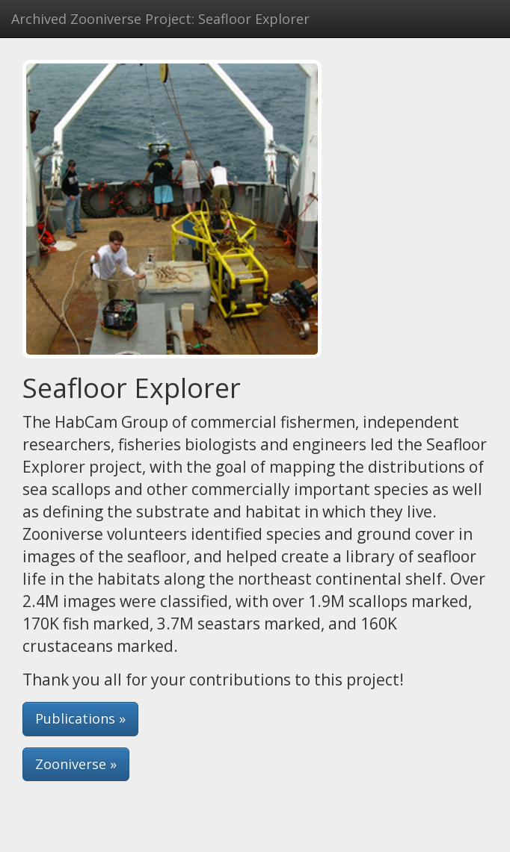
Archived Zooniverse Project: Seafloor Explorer (160, 19)
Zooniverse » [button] (76, 764)
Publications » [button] (80, 718)
